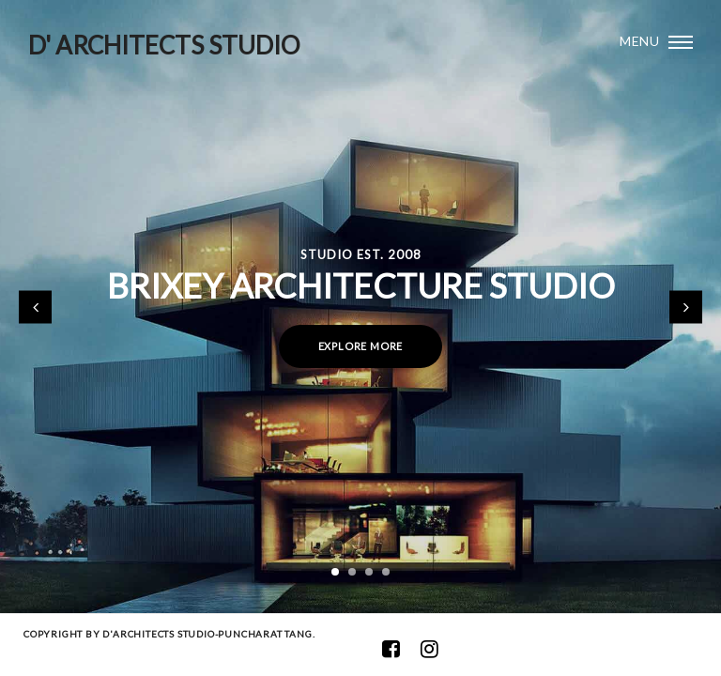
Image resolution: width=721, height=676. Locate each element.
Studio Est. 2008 (361, 254)
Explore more (361, 346)
